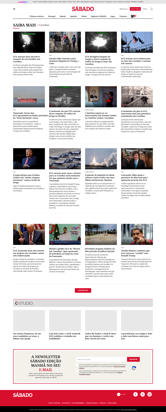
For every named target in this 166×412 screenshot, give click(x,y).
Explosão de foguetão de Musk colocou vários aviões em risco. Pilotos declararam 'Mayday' (100, 177)
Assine (135, 9)
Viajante (123, 16)
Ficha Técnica (66, 403)
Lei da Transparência (78, 403)
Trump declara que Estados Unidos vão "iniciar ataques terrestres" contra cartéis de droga (26, 179)
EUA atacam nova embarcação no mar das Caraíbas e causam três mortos (136, 61)
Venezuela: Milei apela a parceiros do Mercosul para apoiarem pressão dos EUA (134, 177)
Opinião (73, 16)
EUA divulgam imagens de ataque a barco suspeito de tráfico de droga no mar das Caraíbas (98, 60)
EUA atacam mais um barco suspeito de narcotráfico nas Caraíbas (26, 59)
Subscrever (133, 359)
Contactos (102, 403)
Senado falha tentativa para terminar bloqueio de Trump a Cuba (64, 61)
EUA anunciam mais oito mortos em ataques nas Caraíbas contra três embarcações (28, 253)
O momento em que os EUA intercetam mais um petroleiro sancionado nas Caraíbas (136, 113)
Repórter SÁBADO (98, 16)
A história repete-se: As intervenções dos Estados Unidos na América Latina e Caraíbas (101, 115)
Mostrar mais (83, 290)
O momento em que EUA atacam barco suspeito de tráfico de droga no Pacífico (64, 113)
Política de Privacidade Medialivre (128, 409)
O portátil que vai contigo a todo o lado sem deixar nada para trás (136, 336)
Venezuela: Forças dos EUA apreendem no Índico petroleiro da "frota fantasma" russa (30, 115)
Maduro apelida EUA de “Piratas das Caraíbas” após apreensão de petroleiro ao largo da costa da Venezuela (64, 252)
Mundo (63, 16)
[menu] (14, 9)
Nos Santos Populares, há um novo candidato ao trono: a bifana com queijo (27, 336)
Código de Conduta (92, 403)
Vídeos (84, 16)
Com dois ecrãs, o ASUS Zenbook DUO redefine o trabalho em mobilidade (64, 336)
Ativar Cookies (112, 403)
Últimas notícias (37, 16)
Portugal (51, 16)
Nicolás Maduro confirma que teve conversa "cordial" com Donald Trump (135, 253)
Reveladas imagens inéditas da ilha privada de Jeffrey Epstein (100, 249)
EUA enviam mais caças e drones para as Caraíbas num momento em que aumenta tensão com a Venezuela (65, 177)
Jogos (113, 16)
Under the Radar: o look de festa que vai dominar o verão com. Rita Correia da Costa (100, 336)
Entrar (145, 9)
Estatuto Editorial (54, 403)
